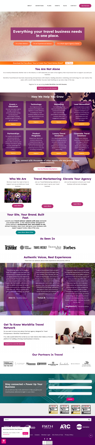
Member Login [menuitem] (45, 435)
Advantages (39, 5)
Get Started (85, 6)
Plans (49, 5)
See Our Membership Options (47, 169)
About (29, 5)
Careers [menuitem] (37, 435)
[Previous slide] (58, 334)
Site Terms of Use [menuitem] (57, 435)
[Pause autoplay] (73, 347)
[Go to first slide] (88, 334)
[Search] (47, 419)
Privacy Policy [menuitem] (69, 435)
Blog (65, 5)
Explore (13, 124)
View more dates (6, 434)
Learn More (18, 206)
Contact (74, 5)
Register (25, 433)
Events (57, 5)
